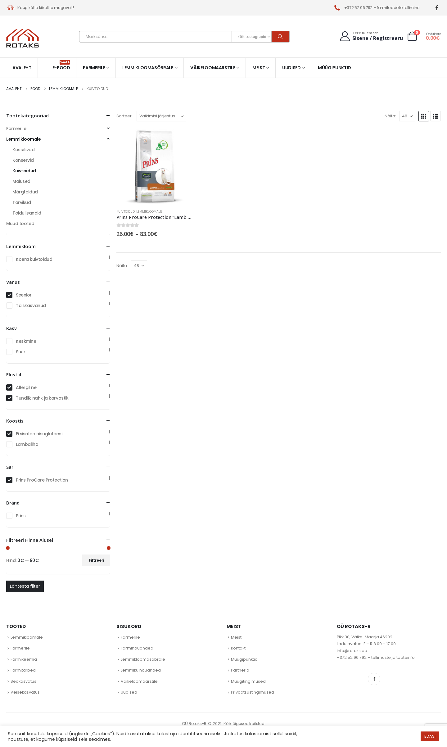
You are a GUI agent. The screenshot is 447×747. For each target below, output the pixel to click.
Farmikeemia (24, 659)
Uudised (291, 68)
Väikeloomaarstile (212, 68)
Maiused (21, 181)
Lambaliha (27, 444)
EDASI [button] (430, 736)
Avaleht (21, 68)
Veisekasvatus (25, 692)
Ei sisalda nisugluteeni (39, 434)
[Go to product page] (154, 166)
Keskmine (26, 341)
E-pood (61, 65)
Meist (258, 68)
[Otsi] (280, 36)
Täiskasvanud (31, 305)
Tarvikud (21, 202)
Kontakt (238, 648)
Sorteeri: (124, 116)
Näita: (390, 116)
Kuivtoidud (125, 211)
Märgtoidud (25, 192)
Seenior (24, 295)
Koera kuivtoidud (34, 259)
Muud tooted (20, 223)
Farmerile (94, 68)
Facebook (374, 679)
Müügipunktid (334, 68)
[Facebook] (437, 8)
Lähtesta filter (25, 586)
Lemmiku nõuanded (141, 670)
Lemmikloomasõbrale (147, 68)
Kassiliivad (23, 150)
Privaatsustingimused (252, 692)
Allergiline (26, 387)
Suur (20, 352)
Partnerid (240, 670)
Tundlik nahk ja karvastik (42, 398)
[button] (423, 116)
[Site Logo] (22, 38)
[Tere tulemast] (371, 36)
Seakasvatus (23, 681)
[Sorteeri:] (161, 116)
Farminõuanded (137, 648)
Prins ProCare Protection (42, 480)
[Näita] (407, 116)
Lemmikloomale (149, 211)
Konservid (23, 160)
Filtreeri (96, 560)
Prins (21, 516)
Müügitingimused (248, 681)
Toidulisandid (26, 213)
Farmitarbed (23, 670)
